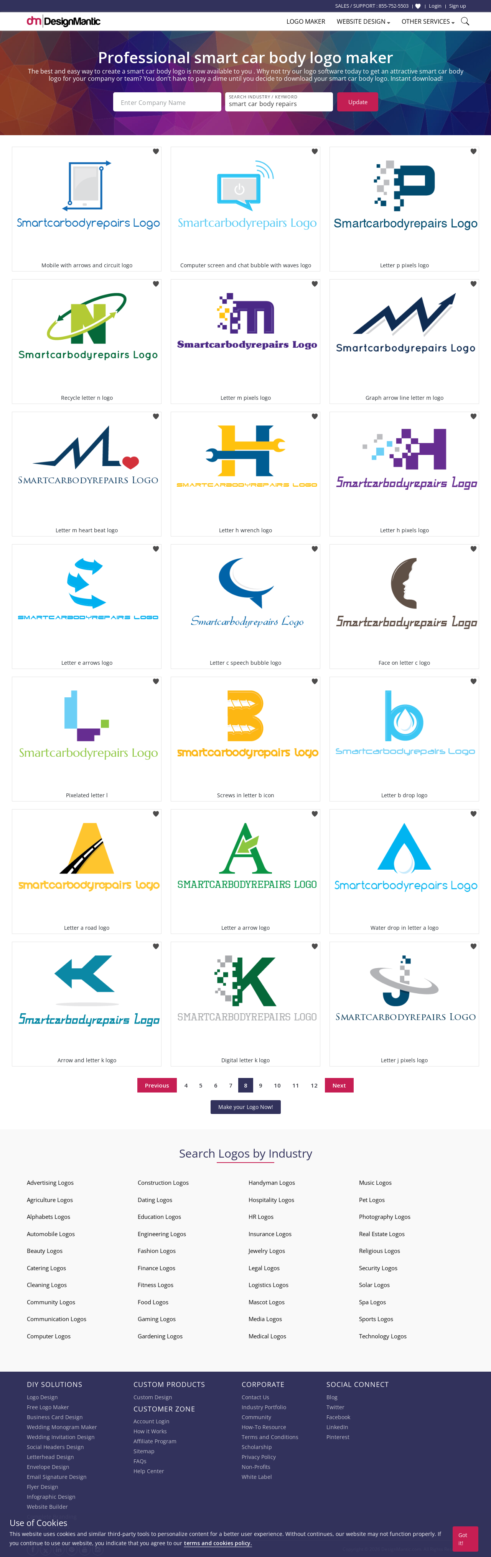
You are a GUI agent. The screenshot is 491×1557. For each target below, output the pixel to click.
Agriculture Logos (50, 1199)
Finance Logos (156, 1267)
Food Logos (153, 1301)
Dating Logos (155, 1199)
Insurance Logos (270, 1233)
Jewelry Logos (267, 1250)
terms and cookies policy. (218, 1543)
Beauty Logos (45, 1250)
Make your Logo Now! (245, 1106)
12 (314, 1084)
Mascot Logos (267, 1301)
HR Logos (261, 1216)
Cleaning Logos (47, 1284)
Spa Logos (372, 1301)
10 (277, 1084)
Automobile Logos (51, 1233)
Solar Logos (374, 1284)
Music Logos (375, 1182)
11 (295, 1084)
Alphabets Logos (48, 1216)
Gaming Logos (157, 1318)
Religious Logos (379, 1250)
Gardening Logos (160, 1335)
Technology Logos (383, 1335)
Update (357, 102)
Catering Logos (46, 1267)
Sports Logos (376, 1318)
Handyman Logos (272, 1182)
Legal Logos (264, 1267)
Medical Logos (267, 1335)
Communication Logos (56, 1318)
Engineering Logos (162, 1233)
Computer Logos (49, 1335)
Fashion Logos (157, 1250)
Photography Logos (384, 1216)
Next (339, 1084)
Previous (157, 1084)
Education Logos (159, 1216)
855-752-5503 (394, 5)
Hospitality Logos (271, 1199)
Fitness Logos (155, 1284)
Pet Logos (372, 1199)
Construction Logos (163, 1182)
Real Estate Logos (382, 1233)
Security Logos (378, 1267)
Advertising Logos (50, 1182)
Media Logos (265, 1318)
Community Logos (51, 1301)
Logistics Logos (268, 1284)
